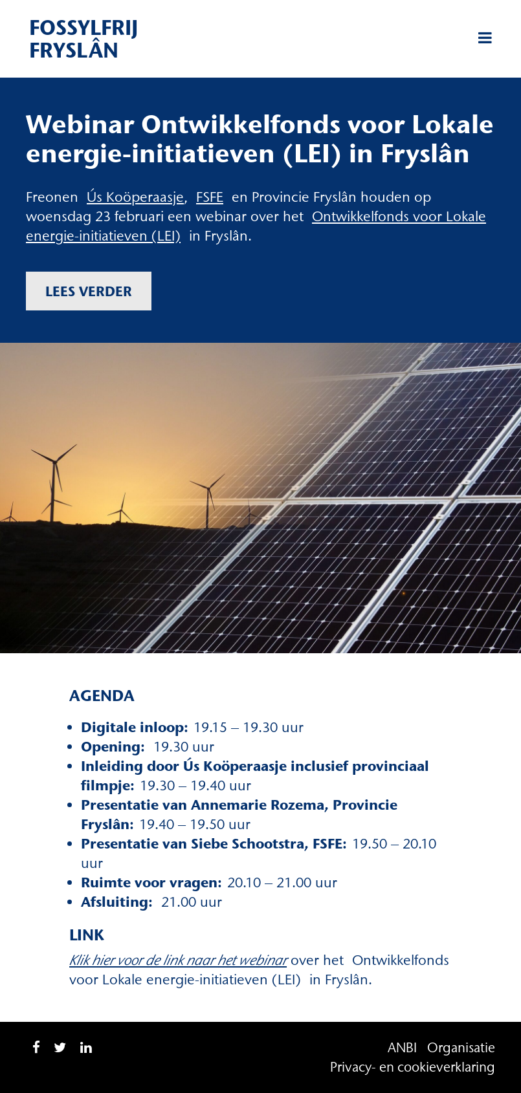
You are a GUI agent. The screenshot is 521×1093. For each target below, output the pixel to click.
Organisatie (461, 1047)
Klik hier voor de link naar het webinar (178, 960)
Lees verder (88, 291)
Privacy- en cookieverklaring (412, 1067)
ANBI (402, 1047)
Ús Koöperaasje (135, 197)
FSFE (209, 197)
